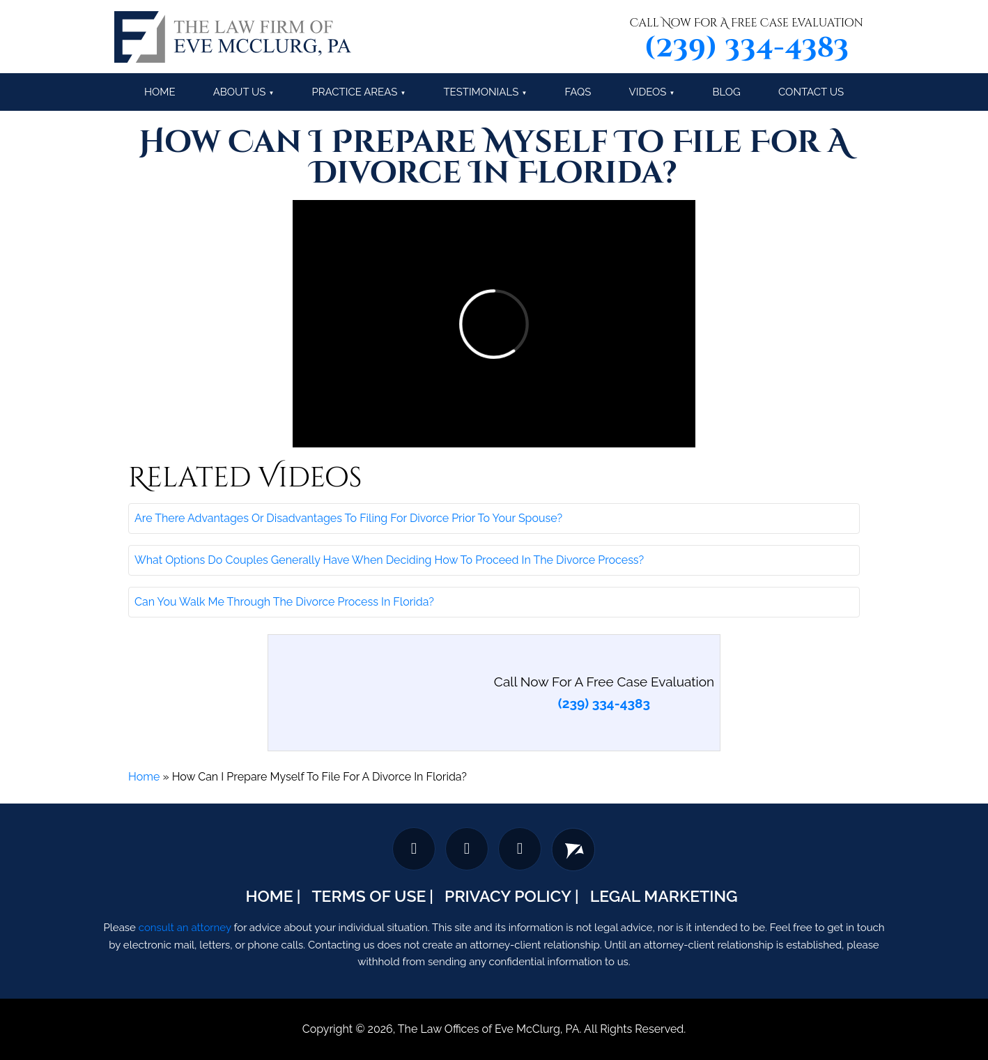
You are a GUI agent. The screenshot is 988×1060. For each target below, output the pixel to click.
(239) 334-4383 (746, 48)
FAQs (577, 92)
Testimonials (480, 92)
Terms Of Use (368, 895)
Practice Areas (354, 92)
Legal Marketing (664, 895)
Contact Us (811, 92)
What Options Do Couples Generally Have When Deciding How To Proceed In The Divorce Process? (389, 560)
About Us (239, 92)
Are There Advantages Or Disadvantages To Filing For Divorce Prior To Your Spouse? (348, 518)
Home (160, 92)
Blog (727, 92)
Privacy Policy (508, 895)
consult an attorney (185, 927)
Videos (648, 92)
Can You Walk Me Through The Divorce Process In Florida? (284, 601)
